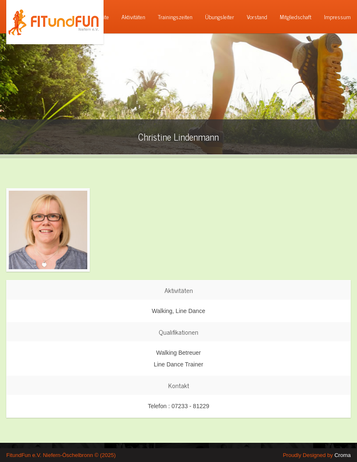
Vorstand (257, 16)
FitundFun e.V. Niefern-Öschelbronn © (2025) (61, 455)
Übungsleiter (219, 16)
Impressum (337, 16)
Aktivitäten (133, 16)
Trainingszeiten (175, 16)
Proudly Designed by (317, 455)
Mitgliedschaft (295, 16)
